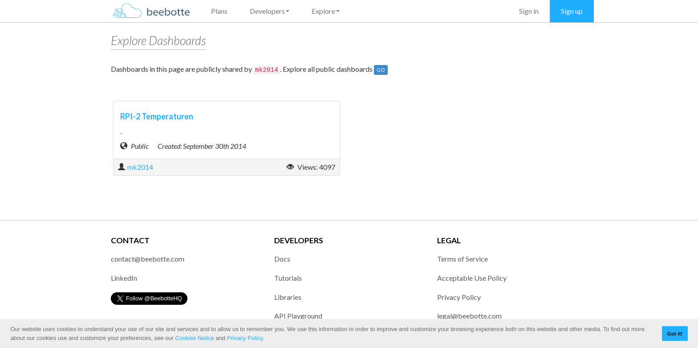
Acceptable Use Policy (472, 278)
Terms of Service (462, 258)
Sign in (529, 11)
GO (381, 69)
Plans (219, 11)
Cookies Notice (194, 338)
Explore (326, 11)
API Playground (298, 315)
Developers (269, 11)
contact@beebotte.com (147, 258)
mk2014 (140, 167)
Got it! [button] (674, 333)
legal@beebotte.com (469, 315)
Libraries (287, 297)
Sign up (572, 11)
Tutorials (288, 278)
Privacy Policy (245, 338)
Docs (282, 258)
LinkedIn (124, 278)
